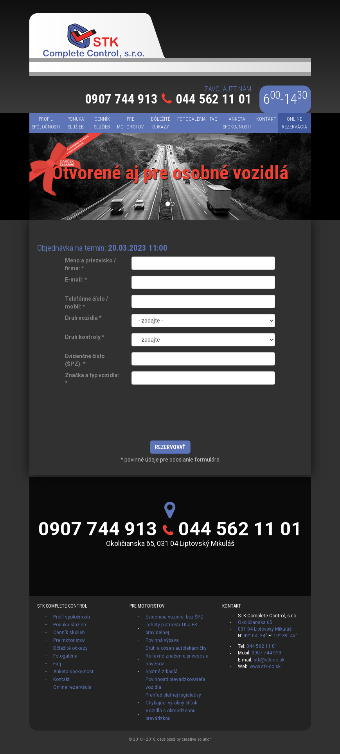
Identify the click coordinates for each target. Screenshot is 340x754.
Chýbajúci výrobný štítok (171, 703)
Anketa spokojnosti (74, 671)
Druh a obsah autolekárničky (176, 648)
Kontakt (61, 679)
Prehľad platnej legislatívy (173, 695)
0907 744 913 (121, 99)
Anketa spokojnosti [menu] (237, 123)
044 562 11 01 (214, 99)
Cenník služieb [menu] (102, 123)
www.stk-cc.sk (265, 666)
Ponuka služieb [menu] (75, 123)
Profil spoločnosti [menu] (46, 123)
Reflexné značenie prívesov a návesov (177, 660)
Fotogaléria (65, 656)
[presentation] (170, 417)
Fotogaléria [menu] (191, 119)
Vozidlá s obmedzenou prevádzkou (171, 714)
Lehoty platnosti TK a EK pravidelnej (171, 628)
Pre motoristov (69, 640)
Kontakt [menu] (266, 119)
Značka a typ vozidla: (92, 379)
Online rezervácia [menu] (294, 123)
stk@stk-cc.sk (269, 660)
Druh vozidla (83, 318)
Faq (57, 664)
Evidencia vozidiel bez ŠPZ (174, 617)
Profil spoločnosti (71, 617)
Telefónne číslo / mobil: (86, 303)
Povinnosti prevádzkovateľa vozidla (175, 683)
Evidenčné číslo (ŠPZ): (85, 360)
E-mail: (76, 279)
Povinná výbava (162, 640)
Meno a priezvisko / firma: (90, 264)
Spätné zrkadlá (162, 671)
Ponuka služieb (69, 624)
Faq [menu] (214, 119)
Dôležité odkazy (70, 648)
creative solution (197, 739)
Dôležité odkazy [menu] (160, 123)
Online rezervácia (72, 687)
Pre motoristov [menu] (130, 123)
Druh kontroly (84, 337)
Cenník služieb (69, 632)
